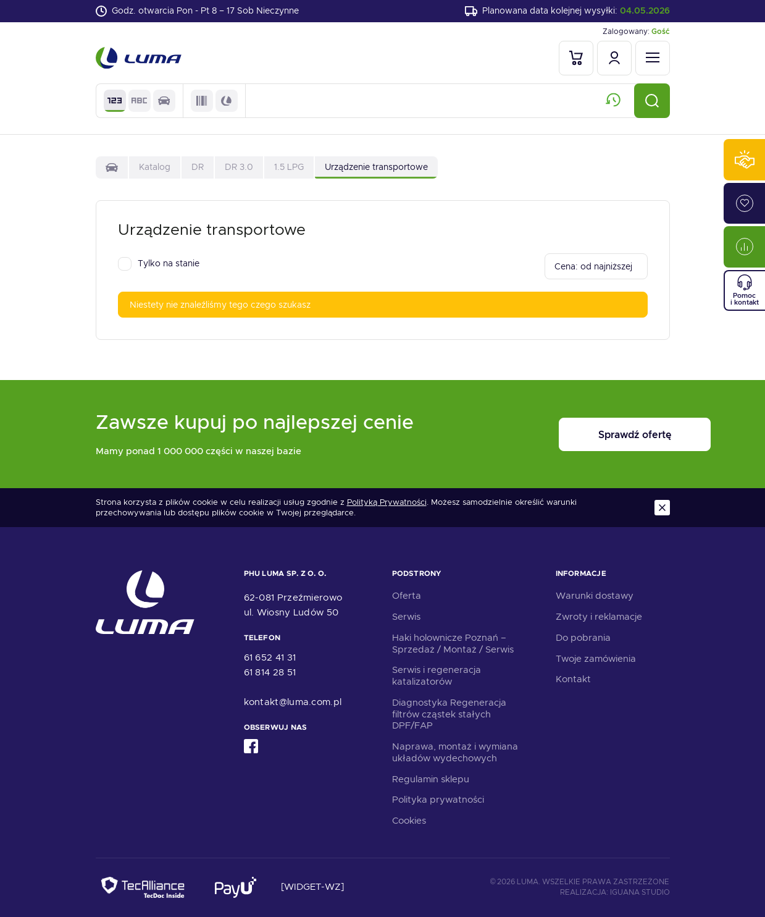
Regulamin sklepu (430, 779)
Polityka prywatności (438, 800)
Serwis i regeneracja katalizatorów (436, 676)
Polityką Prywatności (387, 503)
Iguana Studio (640, 893)
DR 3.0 (239, 166)
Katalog (154, 166)
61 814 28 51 (270, 672)
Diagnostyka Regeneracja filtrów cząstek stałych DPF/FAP (449, 714)
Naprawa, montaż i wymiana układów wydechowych (455, 752)
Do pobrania (583, 637)
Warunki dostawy (594, 596)
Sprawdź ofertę (593, 434)
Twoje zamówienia (596, 658)
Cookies (409, 820)
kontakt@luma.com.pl (293, 702)
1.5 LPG (289, 166)
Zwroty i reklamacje (599, 616)
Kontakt (573, 679)
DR (197, 166)
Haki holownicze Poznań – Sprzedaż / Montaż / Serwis (453, 643)
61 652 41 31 (270, 657)
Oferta (406, 596)
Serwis (406, 616)
